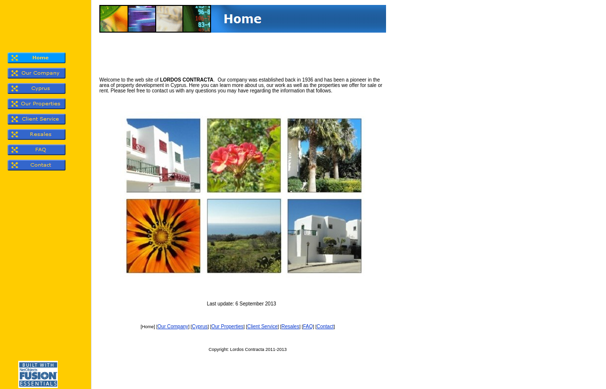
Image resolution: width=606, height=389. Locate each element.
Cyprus (200, 326)
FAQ (308, 326)
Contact (324, 326)
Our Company (173, 326)
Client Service (262, 326)
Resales (290, 326)
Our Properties (228, 326)
